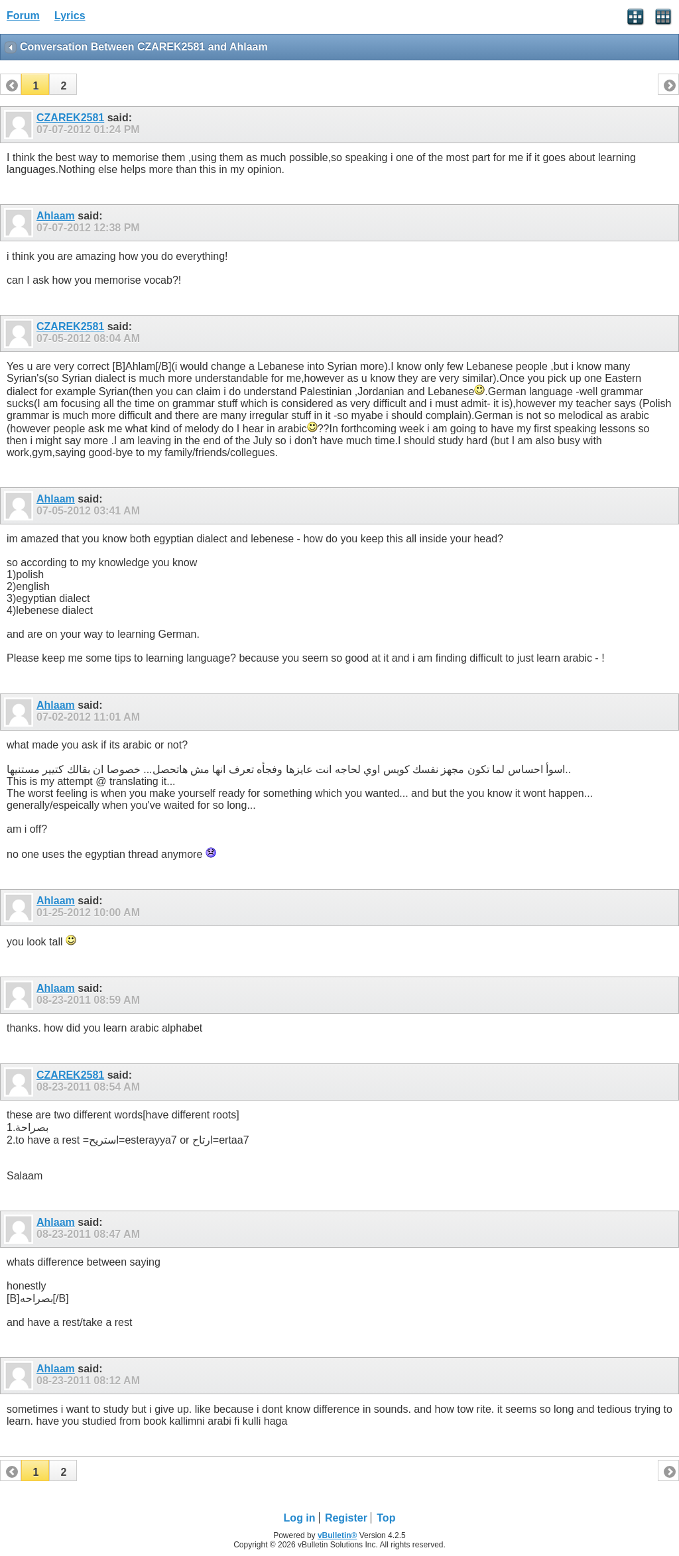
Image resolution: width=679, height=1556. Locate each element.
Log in (300, 1518)
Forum (23, 15)
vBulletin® (337, 1535)
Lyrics (70, 15)
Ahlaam (55, 215)
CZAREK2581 (70, 117)
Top (386, 1518)
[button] (35, 84)
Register (346, 1518)
